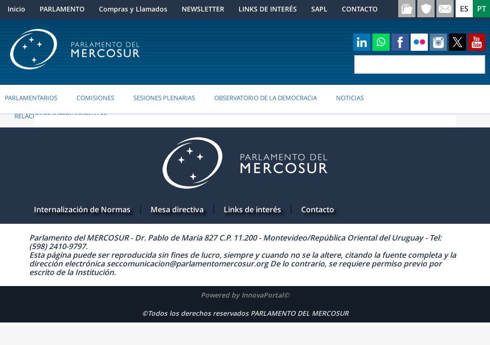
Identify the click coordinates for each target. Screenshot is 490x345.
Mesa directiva (177, 209)
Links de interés (252, 209)
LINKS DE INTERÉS (268, 8)
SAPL (319, 8)
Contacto (317, 209)
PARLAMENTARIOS (31, 97)
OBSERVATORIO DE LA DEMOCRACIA (265, 97)
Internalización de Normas (82, 209)
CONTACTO (360, 8)
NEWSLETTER (203, 8)
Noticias (350, 97)
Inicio (16, 8)
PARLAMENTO (62, 8)
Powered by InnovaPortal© (245, 294)
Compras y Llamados (133, 8)
